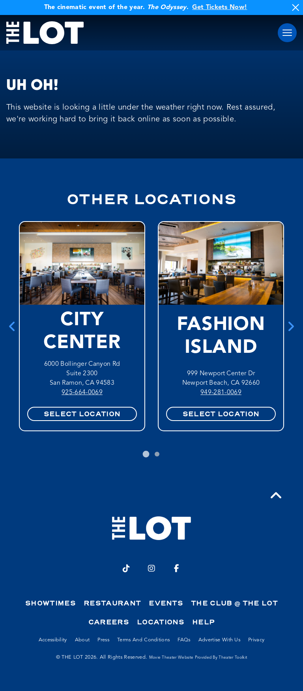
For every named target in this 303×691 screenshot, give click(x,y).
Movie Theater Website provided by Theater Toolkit (198, 657)
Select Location (82, 414)
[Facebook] (177, 568)
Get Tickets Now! (219, 7)
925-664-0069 (82, 392)
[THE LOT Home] (45, 33)
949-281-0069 (220, 392)
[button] (287, 32)
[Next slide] (291, 326)
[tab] (146, 454)
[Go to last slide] (12, 326)
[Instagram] (151, 568)
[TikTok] (126, 568)
